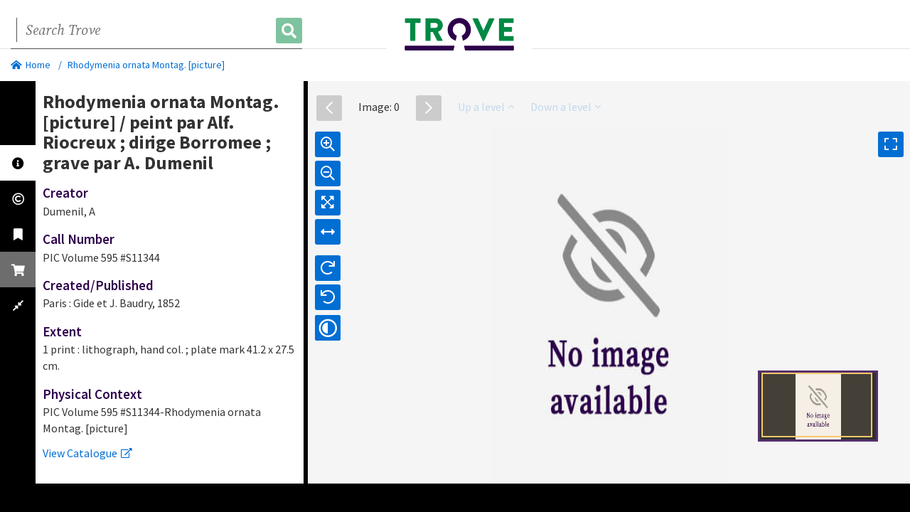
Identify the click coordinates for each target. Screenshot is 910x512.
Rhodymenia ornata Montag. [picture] (146, 64)
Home (30, 64)
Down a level (565, 107)
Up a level (486, 107)
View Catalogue (87, 453)
